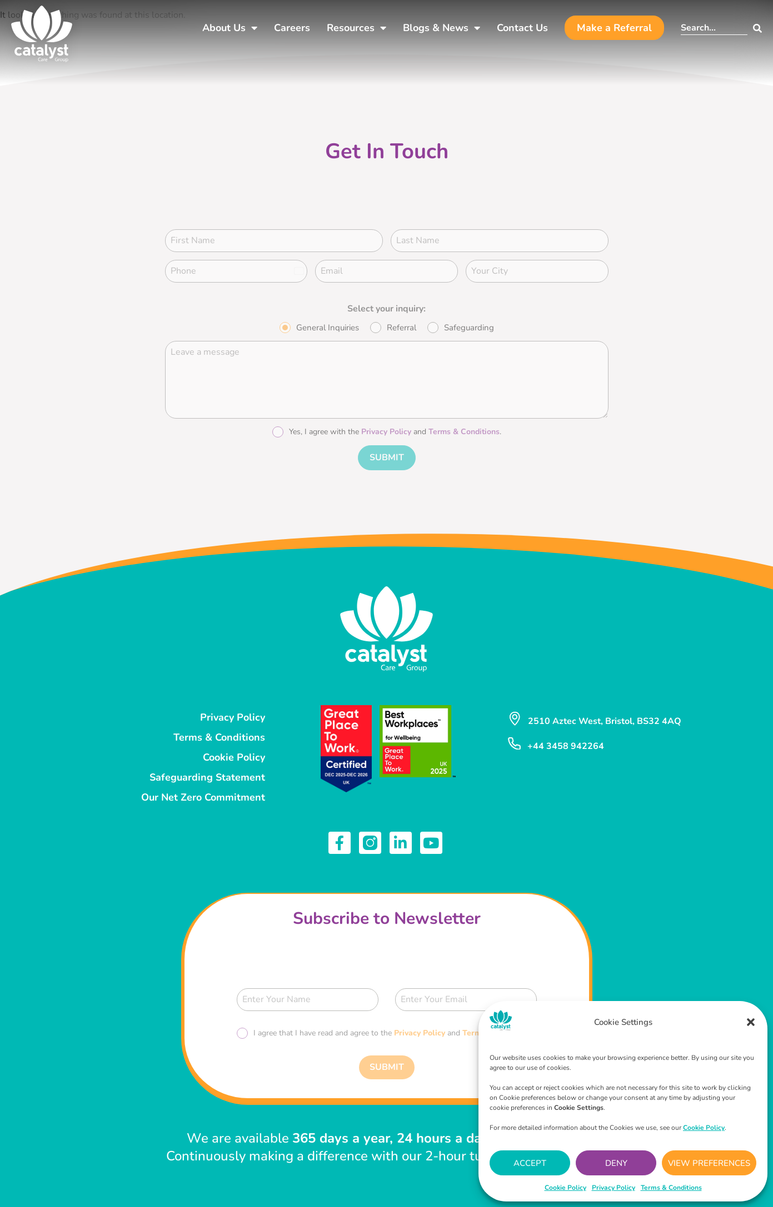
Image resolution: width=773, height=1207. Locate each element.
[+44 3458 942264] (514, 741)
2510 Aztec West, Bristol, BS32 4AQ (604, 719)
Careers (292, 27)
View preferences (709, 1163)
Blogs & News (441, 27)
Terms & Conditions (671, 1187)
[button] (750, 1022)
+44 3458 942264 (565, 744)
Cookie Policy (565, 1187)
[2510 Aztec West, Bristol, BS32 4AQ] (514, 716)
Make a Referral (614, 27)
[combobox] (714, 28)
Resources (356, 27)
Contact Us (522, 27)
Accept (529, 1163)
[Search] (754, 28)
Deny (616, 1163)
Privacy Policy (613, 1187)
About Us (229, 27)
